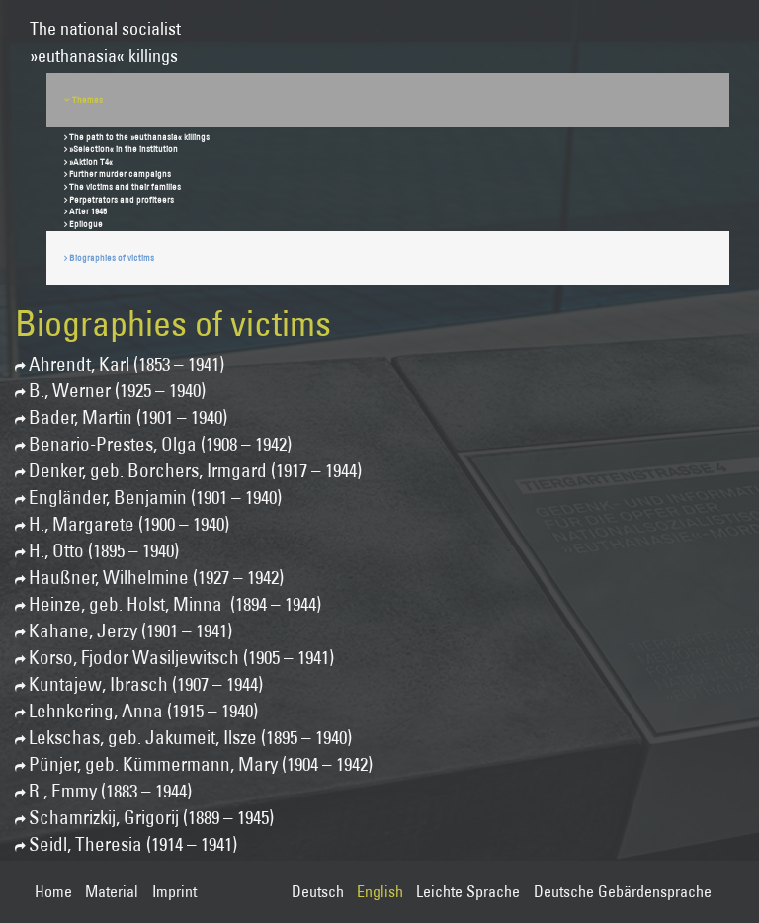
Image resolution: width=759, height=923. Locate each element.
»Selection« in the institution (123, 148)
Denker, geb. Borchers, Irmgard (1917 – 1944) (195, 471)
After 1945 (88, 211)
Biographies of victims (111, 257)
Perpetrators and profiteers (121, 199)
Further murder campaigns (120, 173)
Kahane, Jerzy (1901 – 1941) (130, 631)
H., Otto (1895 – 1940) (104, 551)
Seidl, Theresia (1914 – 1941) (133, 844)
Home (53, 891)
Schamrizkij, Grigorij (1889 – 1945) (151, 817)
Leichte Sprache (468, 891)
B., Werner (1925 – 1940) (117, 390)
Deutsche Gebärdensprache (623, 891)
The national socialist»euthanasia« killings (105, 33)
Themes (87, 99)
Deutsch (318, 891)
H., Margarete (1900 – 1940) (129, 524)
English (380, 891)
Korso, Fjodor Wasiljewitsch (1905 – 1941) (181, 657)
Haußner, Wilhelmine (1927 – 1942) (156, 577)
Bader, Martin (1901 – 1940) (128, 417)
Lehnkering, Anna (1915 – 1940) (143, 711)
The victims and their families (125, 186)
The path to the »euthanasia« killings (139, 136)
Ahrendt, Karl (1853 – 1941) (126, 364)
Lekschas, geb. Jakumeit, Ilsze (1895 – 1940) (190, 737)
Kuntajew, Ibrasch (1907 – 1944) (146, 684)
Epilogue (86, 223)
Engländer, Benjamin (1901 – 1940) (155, 497)
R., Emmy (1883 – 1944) (110, 791)
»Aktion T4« (91, 161)
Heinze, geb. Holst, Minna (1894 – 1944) (175, 604)
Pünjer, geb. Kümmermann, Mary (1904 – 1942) (201, 764)
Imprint (174, 891)
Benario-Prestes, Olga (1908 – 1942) (160, 444)
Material (111, 891)
